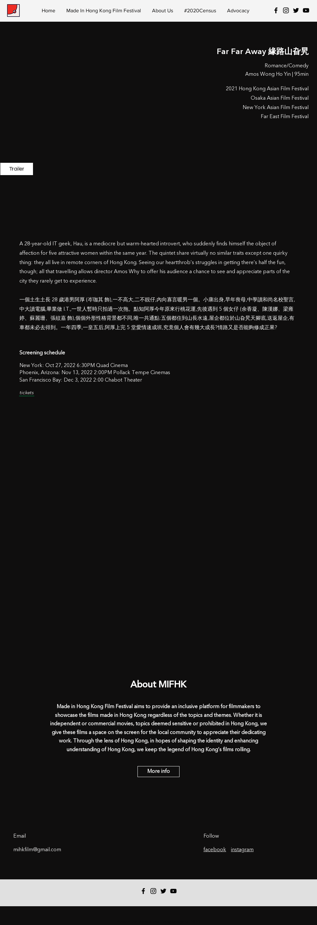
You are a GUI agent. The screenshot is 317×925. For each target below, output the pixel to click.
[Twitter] (296, 10)
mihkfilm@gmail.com (37, 850)
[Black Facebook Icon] (276, 10)
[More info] (158, 771)
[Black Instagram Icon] (286, 10)
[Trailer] (16, 168)
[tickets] (26, 393)
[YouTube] (306, 10)
